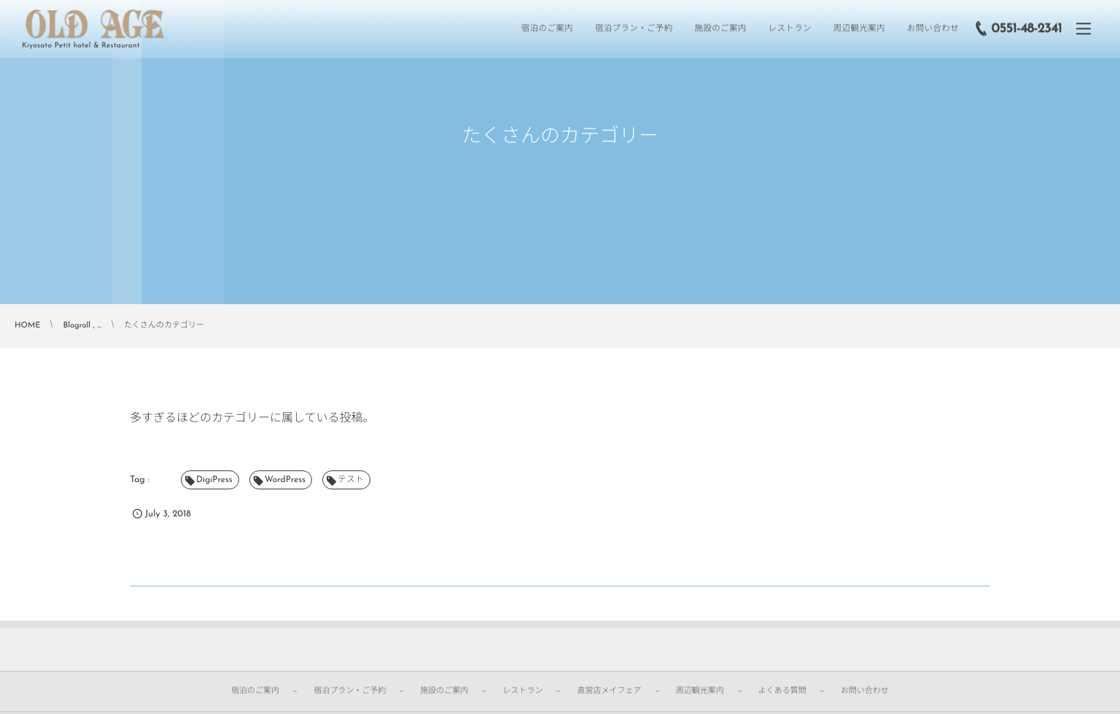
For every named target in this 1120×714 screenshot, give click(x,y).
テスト (351, 480)
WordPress (285, 480)
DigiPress (214, 480)
